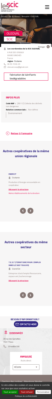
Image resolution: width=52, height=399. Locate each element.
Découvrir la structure (18, 189)
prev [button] (23, 211)
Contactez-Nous (28, 324)
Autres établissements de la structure (24, 193)
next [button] (30, 211)
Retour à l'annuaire (21, 133)
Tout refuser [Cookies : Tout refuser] (27, 392)
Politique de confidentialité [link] (26, 396)
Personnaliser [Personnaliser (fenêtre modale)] (43, 392)
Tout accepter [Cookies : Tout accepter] (10, 392)
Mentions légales (33, 381)
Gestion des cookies (12, 381)
